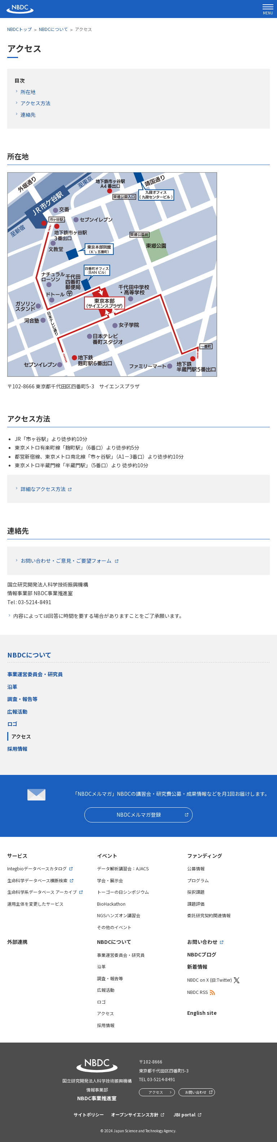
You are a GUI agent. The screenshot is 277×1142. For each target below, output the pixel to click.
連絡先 (28, 114)
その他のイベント (114, 927)
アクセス (21, 736)
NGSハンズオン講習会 (118, 915)
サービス (17, 855)
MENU (268, 9)
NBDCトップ (19, 29)
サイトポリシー (89, 1114)
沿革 (12, 686)
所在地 (28, 91)
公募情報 (196, 868)
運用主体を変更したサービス (35, 904)
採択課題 (196, 892)
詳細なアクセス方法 (43, 488)
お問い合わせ (202, 941)
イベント (107, 855)
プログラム (198, 880)
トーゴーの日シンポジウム (123, 892)
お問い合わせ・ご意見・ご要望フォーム (67, 560)
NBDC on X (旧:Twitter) (209, 980)
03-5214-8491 (161, 1079)
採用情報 (17, 748)
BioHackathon (111, 904)
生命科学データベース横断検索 (37, 880)
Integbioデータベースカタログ (37, 868)
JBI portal (184, 1114)
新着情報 (197, 966)
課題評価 (196, 904)
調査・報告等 (22, 698)
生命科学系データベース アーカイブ (42, 892)
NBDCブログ (201, 954)
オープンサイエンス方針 (134, 1114)
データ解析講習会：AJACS (123, 868)
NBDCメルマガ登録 (138, 814)
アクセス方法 (35, 103)
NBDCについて (53, 29)
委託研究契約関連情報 (208, 915)
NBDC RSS (197, 992)
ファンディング (204, 855)
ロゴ (12, 723)
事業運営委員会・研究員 (35, 674)
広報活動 (17, 711)
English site (202, 1012)
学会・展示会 (110, 880)
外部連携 (17, 941)
